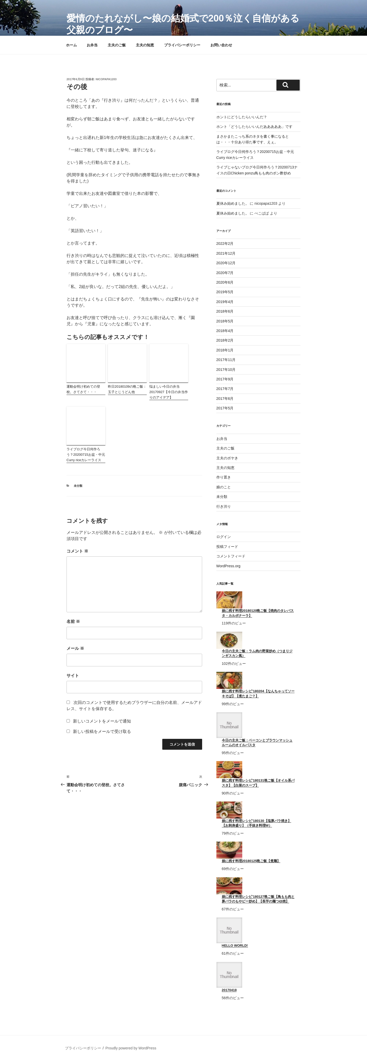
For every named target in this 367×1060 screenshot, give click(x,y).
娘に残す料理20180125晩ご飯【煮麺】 (251, 861)
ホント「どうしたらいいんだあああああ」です (254, 126)
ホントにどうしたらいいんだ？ (241, 117)
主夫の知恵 (145, 45)
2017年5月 (225, 408)
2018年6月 (225, 311)
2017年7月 (225, 389)
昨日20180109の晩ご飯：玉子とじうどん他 (127, 389)
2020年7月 (225, 273)
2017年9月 (225, 379)
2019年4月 (225, 302)
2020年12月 (226, 263)
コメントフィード (230, 556)
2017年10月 (226, 369)
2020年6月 (225, 282)
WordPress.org (228, 566)
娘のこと (223, 487)
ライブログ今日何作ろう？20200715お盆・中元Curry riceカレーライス (86, 454)
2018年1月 (225, 350)
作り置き (223, 477)
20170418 (229, 990)
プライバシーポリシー (182, 45)
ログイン (223, 537)
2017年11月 (226, 360)
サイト (73, 675)
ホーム (71, 45)
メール (75, 648)
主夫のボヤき (227, 458)
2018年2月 (225, 340)
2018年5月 (225, 321)
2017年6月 (225, 398)
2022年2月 (225, 243)
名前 (73, 621)
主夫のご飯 (117, 45)
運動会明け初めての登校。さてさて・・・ (83, 389)
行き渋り (223, 506)
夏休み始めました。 (232, 203)
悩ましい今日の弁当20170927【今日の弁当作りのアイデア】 (168, 392)
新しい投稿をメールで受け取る (102, 731)
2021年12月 (226, 253)
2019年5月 (225, 292)
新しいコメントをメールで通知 (102, 721)
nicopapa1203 (106, 79)
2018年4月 (225, 331)
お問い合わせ (221, 45)
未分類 (78, 485)
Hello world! (235, 945)
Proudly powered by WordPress (130, 1048)
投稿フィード (227, 546)
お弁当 (92, 45)
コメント (77, 551)
